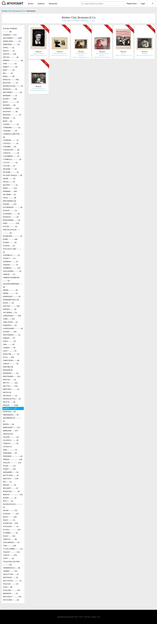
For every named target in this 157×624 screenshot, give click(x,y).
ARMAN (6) (13, 60)
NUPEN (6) (8, 424)
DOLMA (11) (9, 204)
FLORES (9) (9, 242)
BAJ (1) (8, 73)
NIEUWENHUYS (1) (12, 419)
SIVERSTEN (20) (10, 523)
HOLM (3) (8, 303)
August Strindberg (38, 53)
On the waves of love (38, 88)
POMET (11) (9, 469)
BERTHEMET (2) (12, 92)
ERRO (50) (11, 223)
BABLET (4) (10, 67)
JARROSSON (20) (12, 316)
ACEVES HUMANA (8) (10, 30)
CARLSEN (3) (10, 131)
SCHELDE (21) (11, 514)
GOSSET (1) (9, 258)
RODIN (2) (9, 498)
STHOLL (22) (11, 530)
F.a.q (99, 617)
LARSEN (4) (9, 348)
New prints (53, 3)
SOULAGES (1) (10, 526)
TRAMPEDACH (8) (11, 568)
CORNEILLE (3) (12, 159)
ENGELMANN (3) (11, 220)
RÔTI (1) (8, 501)
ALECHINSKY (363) (12, 38)
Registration (132, 3)
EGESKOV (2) (11, 217)
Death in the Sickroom (60, 53)
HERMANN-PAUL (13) (11, 300)
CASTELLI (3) (10, 143)
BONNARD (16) (11, 108)
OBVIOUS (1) (8, 434)
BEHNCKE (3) (10, 89)
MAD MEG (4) (8, 367)
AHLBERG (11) (9, 35)
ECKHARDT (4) (11, 214)
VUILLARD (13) (11, 590)
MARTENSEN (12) (11, 376)
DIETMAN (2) (9, 194)
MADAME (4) (8, 370)
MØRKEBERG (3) (11, 415)
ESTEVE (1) (10, 226)
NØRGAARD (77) (11, 427)
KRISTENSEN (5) (11, 335)
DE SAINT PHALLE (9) (12, 175)
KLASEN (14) (9, 332)
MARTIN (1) (9, 380)
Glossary (94, 617)
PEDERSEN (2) (10, 453)
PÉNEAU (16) (12, 459)
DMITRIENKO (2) (9, 201)
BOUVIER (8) (10, 111)
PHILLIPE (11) (12, 463)
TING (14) (9, 546)
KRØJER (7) (9, 338)
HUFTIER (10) (11, 306)
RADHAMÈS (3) (10, 472)
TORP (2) (8, 558)
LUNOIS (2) (10, 364)
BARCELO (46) (11, 80)
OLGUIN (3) (11, 437)
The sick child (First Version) (81, 54)
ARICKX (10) (9, 54)
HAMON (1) (9, 274)
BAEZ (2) (9, 70)
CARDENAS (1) (11, 127)
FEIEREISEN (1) (12, 236)
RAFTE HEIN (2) (11, 475)
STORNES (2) (10, 533)
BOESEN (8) (9, 105)
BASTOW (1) (10, 83)
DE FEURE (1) (11, 172)
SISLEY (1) (9, 520)
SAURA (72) (10, 510)
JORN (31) (9, 319)
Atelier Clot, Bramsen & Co (13, 11)
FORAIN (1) (9, 246)
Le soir (123, 53)
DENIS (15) (10, 188)
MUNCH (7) (9, 408)
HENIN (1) (10, 293)
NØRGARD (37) (10, 431)
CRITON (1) (9, 166)
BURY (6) (7, 121)
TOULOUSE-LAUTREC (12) (11, 563)
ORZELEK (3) (10, 443)
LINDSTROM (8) (11, 360)
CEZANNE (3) (9, 147)
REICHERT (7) (10, 488)
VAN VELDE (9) (10, 577)
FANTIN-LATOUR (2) (12, 231)
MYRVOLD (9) (9, 412)
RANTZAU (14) (10, 479)
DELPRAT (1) (10, 185)
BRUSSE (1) (9, 118)
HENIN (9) (10, 290)
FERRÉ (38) (10, 239)
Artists (30, 3)
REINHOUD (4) (11, 491)
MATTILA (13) (10, 386)
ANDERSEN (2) (11, 44)
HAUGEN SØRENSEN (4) (13, 285)
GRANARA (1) (10, 261)
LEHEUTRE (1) (11, 354)
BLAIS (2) (11, 102)
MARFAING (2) (10, 373)
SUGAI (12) (9, 536)
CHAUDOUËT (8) (11, 150)
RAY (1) (7, 482)
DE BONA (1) (10, 169)
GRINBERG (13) (11, 268)
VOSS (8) (7, 587)
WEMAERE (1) (10, 593)
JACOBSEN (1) (10, 312)
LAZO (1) (9, 351)
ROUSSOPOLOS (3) (12, 505)
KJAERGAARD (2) (13, 328)
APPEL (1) (8, 48)
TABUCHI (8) (10, 539)
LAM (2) (8, 344)
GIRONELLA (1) (11, 255)
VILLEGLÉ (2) (10, 584)
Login (143, 3)
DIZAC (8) (9, 198)
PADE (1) (10, 450)
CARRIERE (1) (11, 140)
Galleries (41, 3)
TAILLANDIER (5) (11, 542)
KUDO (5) (9, 341)
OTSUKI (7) (7, 447)
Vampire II (145, 53)
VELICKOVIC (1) (12, 581)
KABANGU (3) (10, 325)
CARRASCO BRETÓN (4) (13, 135)
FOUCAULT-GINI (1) (12, 250)
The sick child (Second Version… (102, 54)
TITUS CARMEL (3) (12, 549)
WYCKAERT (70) (12, 597)
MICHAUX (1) (10, 396)
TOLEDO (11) (11, 552)
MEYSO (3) (7, 392)
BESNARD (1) (10, 95)
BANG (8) (8, 76)
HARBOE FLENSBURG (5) (11, 279)
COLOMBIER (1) (11, 156)
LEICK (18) (8, 357)
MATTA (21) (10, 383)
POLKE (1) (9, 466)
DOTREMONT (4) (12, 207)
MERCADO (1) (11, 389)
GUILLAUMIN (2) (12, 271)
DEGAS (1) (9, 182)
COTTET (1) (10, 163)
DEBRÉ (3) (9, 178)
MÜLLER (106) (10, 405)
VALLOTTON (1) (11, 574)
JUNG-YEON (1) (10, 322)
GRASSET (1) (10, 265)
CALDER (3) (11, 124)
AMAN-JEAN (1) (12, 41)
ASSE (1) (10, 64)
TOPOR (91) (10, 555)
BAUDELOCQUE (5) (13, 86)
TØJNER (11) (10, 571)
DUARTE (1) (10, 210)
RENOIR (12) (13, 495)
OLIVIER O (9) (10, 440)
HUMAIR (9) (9, 309)
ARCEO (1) (9, 51)
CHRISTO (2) (11, 153)
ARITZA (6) (10, 57)
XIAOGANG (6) (11, 600)
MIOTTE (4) (9, 402)
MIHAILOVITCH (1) (12, 399)
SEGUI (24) (10, 517)
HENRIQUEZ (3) (11, 296)
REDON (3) (9, 485)
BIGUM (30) (9, 99)
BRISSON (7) (12, 115)
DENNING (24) (10, 191)
